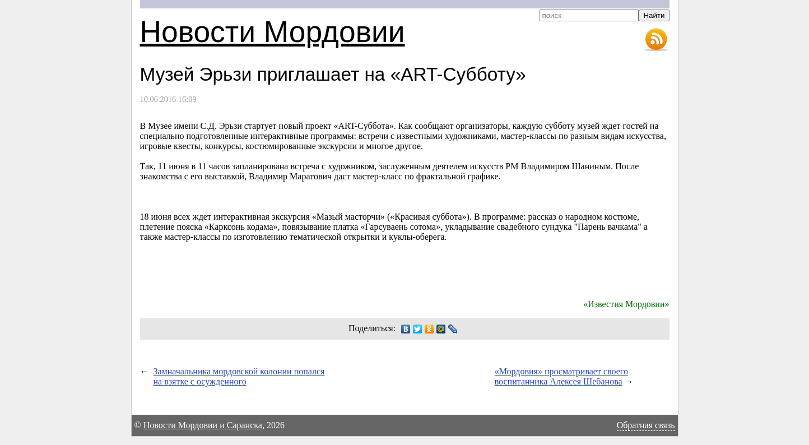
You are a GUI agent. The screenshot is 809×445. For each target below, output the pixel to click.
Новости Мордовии (272, 31)
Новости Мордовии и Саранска (202, 425)
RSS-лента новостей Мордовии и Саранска (656, 39)
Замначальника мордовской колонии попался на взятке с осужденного (239, 376)
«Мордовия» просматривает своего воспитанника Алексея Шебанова (561, 376)
